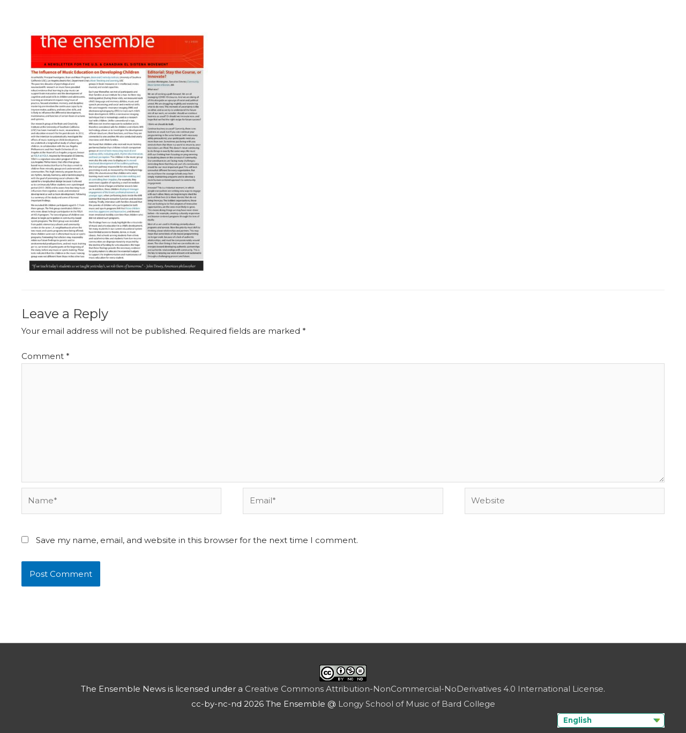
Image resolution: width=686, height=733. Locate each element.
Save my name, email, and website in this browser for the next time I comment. (197, 540)
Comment (45, 356)
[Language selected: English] (611, 720)
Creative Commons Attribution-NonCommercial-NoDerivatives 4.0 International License (424, 689)
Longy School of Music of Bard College (416, 704)
